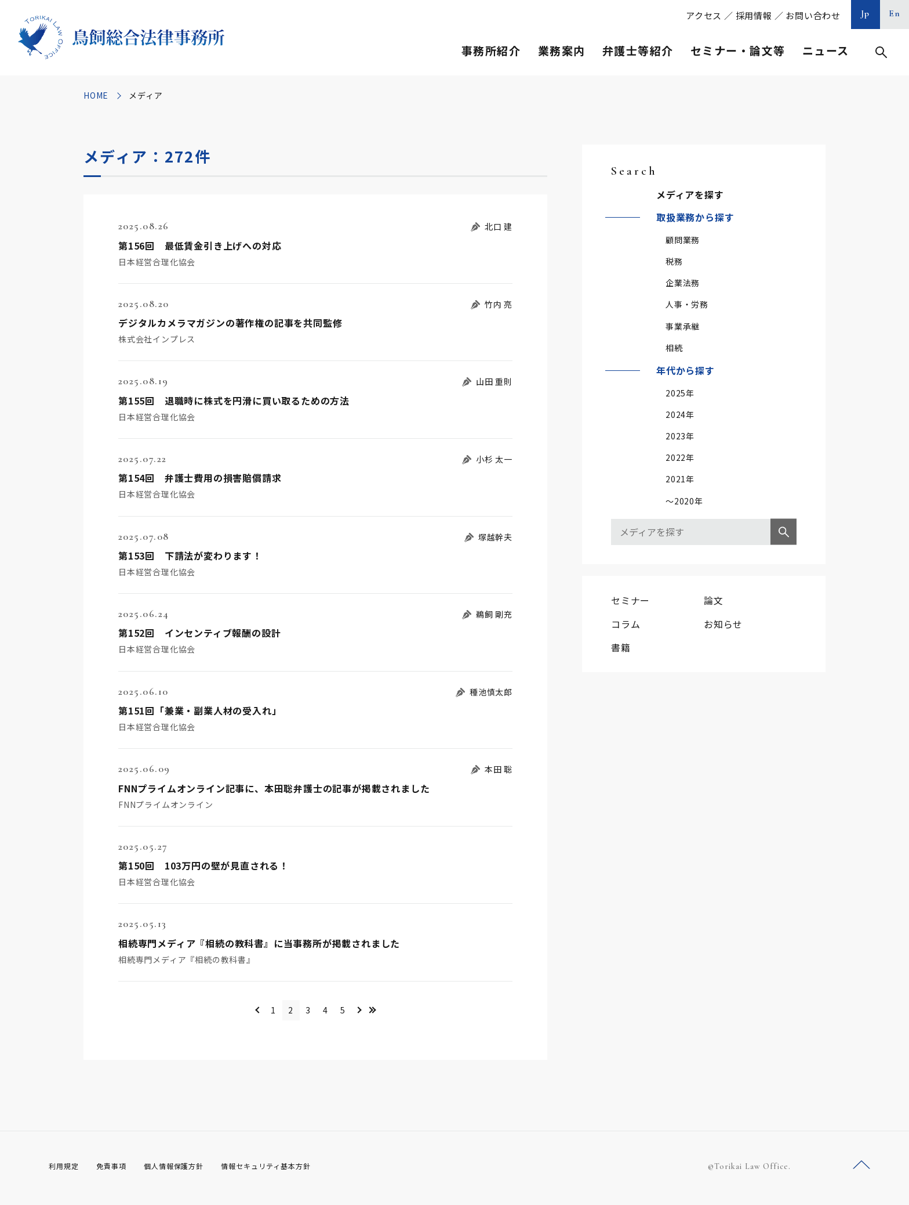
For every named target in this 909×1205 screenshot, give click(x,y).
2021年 (680, 479)
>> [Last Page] (408, 1011)
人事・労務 (687, 304)
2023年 (680, 436)
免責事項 (118, 1169)
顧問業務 (683, 240)
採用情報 (754, 15)
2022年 (680, 457)
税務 (674, 261)
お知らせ (723, 624)
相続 (674, 347)
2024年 (680, 414)
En (895, 13)
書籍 (621, 647)
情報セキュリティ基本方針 (293, 1169)
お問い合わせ (813, 15)
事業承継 (683, 326)
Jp (865, 13)
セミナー (630, 600)
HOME (95, 95)
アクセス (704, 15)
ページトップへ (861, 1169)
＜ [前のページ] (223, 1011)
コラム (625, 624)
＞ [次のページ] (388, 1011)
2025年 (680, 393)
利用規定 (66, 1169)
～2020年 (684, 501)
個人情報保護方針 (189, 1169)
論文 (713, 600)
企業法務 (683, 282)
